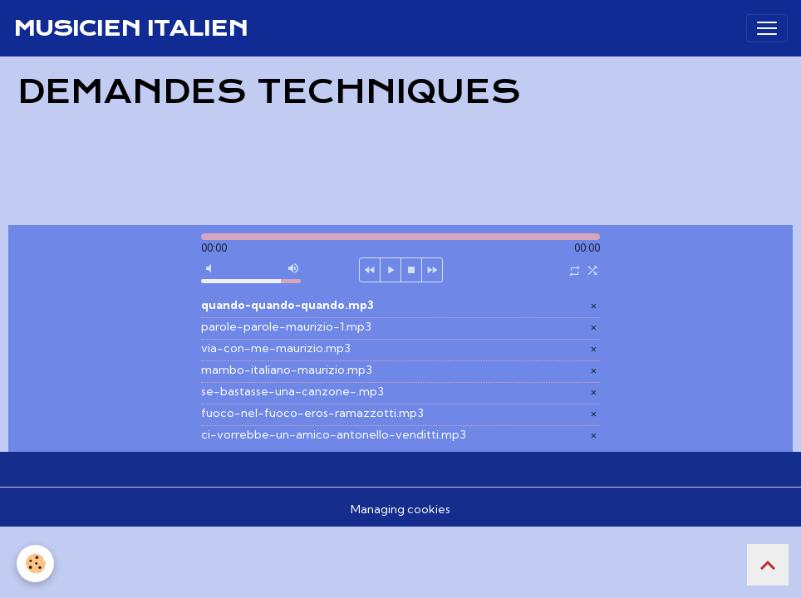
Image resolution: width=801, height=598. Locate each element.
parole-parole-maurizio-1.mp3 (286, 326)
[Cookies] (35, 563)
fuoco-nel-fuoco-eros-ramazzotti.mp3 (312, 412)
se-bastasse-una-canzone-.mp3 (292, 391)
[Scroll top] (768, 565)
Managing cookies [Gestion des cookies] (400, 509)
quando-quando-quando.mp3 (287, 304)
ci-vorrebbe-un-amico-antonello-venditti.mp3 (333, 434)
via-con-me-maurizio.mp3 (276, 348)
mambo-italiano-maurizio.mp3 (286, 369)
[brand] (130, 28)
